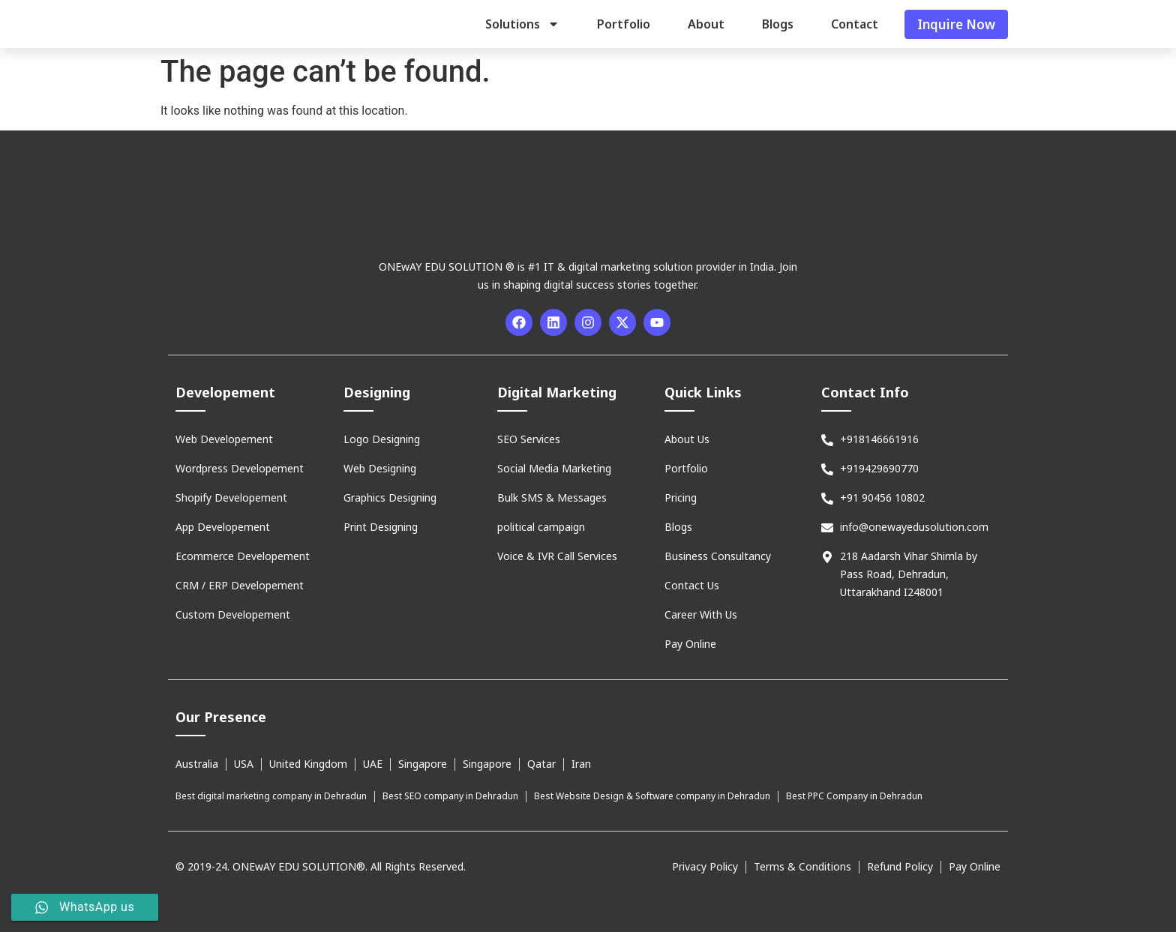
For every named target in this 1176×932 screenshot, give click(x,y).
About (706, 24)
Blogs (778, 24)
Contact (854, 24)
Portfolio (623, 24)
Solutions (522, 24)
